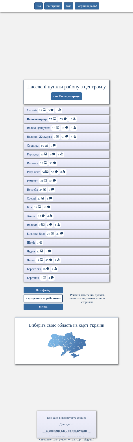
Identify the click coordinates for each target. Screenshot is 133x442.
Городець (45, 154)
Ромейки (42, 181)
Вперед (43, 306)
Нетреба (41, 189)
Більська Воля (45, 234)
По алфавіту (43, 290)
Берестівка (42, 269)
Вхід (68, 5)
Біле (39, 207)
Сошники (41, 145)
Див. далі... (66, 424)
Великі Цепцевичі (52, 128)
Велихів (44, 225)
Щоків (35, 242)
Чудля (39, 251)
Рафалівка (46, 172)
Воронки (42, 163)
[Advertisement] (66, 45)
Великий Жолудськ (52, 137)
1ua (38, 5)
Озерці (40, 198)
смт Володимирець (67, 96)
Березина (41, 278)
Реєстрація (53, 5)
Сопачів (44, 110)
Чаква (44, 260)
